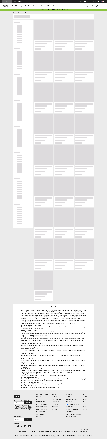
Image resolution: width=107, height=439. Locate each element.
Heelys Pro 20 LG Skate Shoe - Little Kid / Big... (41, 431)
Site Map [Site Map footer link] (38, 417)
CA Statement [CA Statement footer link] (69, 412)
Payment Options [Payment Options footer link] (40, 412)
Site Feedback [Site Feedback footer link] (40, 414)
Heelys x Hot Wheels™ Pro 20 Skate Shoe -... (77, 431)
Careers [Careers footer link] (68, 396)
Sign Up (17, 396)
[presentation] (15, 5)
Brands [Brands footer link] (85, 396)
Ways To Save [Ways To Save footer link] (55, 404)
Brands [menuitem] (25, 6)
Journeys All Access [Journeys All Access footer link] (57, 399)
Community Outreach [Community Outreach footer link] (71, 399)
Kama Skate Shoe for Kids (59, 431)
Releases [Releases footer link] (85, 409)
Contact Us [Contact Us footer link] (39, 396)
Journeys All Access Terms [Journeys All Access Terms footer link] (73, 414)
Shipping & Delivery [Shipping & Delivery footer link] (41, 407)
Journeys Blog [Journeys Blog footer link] (55, 401)
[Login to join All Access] (46, 10)
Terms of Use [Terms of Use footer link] (69, 407)
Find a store (17, 417)
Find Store (28, 419)
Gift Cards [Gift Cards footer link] (54, 409)
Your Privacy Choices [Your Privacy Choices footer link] (73, 404)
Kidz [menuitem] (43, 6)
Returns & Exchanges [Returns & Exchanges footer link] (42, 404)
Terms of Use (25, 409)
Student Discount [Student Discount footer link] (56, 407)
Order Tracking (82, 1)
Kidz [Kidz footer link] (84, 404)
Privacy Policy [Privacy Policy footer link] (69, 401)
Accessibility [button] (94, 1)
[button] (102, 2)
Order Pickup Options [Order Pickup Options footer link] (42, 409)
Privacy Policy (17, 410)
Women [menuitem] (31, 6)
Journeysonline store (50, 324)
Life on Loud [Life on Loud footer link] (55, 396)
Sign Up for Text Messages (21, 400)
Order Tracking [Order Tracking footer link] (40, 401)
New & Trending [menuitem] (15, 6)
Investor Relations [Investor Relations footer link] (71, 417)
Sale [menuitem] (48, 6)
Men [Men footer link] (84, 401)
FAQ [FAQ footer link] (37, 399)
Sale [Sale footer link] (84, 407)
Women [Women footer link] (85, 399)
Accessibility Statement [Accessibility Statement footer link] (72, 409)
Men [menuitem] (37, 6)
